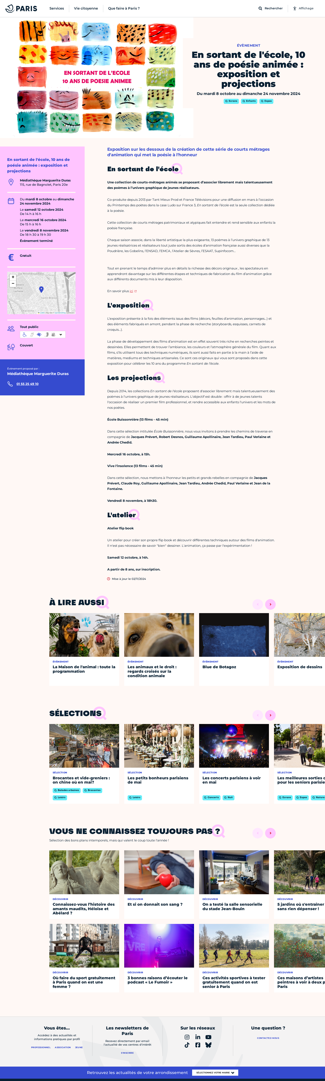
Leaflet (41, 313)
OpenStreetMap (60, 313)
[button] (41, 289)
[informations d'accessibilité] (43, 334)
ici (131, 291)
